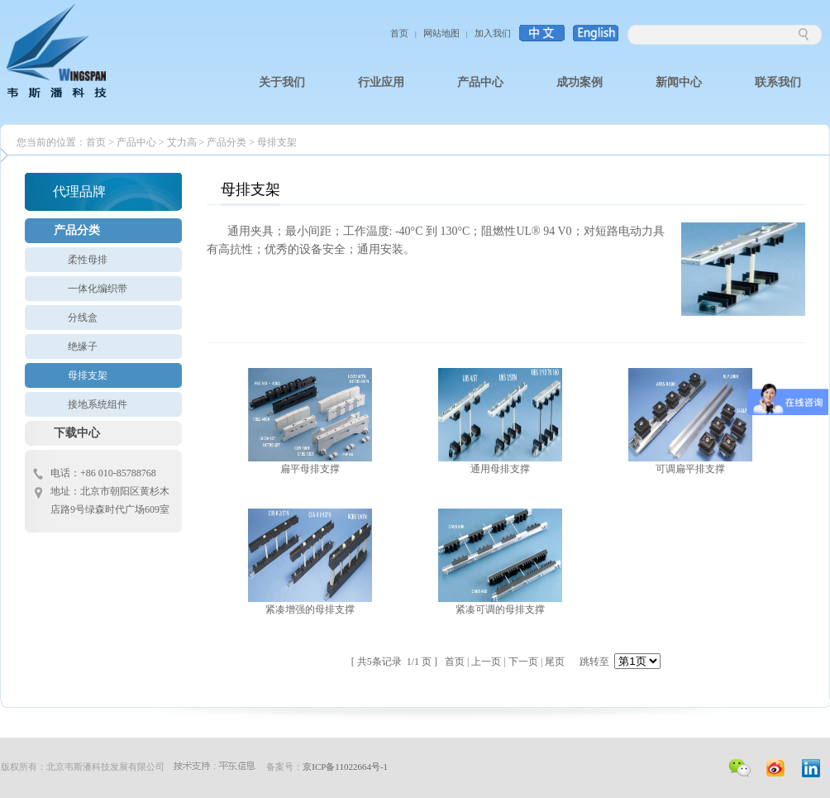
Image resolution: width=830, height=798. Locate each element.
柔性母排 (87, 259)
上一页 (486, 661)
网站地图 (441, 33)
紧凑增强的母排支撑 (310, 609)
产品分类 (226, 142)
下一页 (523, 661)
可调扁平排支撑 (690, 469)
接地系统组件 (97, 404)
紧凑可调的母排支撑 (500, 609)
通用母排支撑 (500, 469)
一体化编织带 (97, 288)
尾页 (555, 661)
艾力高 (182, 142)
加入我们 (493, 33)
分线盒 (83, 317)
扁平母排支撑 (310, 469)
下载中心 (77, 433)
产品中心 (136, 142)
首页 (399, 33)
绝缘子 (83, 346)
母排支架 (277, 142)
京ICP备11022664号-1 (345, 767)
